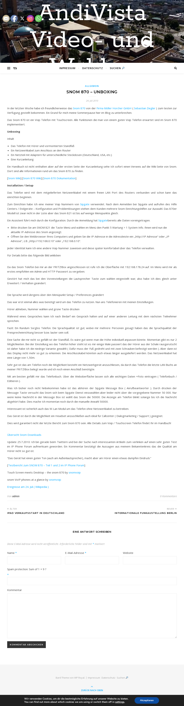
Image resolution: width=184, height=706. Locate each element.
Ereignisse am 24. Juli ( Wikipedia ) (28, 487)
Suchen (117, 68)
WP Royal (79, 677)
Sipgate (84, 204)
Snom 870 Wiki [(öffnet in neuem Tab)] (32, 178)
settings (119, 702)
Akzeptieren (147, 700)
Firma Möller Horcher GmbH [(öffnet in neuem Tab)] (114, 108)
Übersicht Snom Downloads (24, 435)
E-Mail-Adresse (75, 553)
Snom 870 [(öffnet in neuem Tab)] (79, 108)
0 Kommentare (168, 496)
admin (15, 496)
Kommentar (14, 590)
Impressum (67, 68)
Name (12, 553)
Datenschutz (92, 68)
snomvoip (75, 472)
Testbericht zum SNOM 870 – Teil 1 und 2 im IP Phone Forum (46, 465)
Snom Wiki (14, 178)
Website (128, 553)
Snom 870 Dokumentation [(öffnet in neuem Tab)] (59, 178)
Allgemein (92, 86)
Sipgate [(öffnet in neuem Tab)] (103, 220)
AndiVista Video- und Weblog (92, 40)
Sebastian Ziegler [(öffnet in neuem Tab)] (144, 108)
